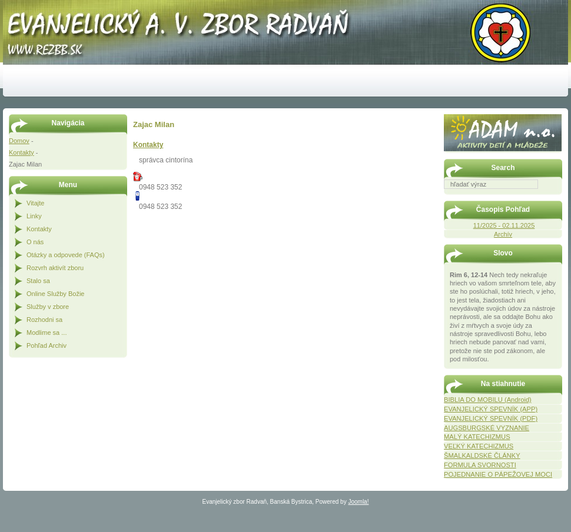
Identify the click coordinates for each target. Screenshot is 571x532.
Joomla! (358, 501)
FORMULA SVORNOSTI (480, 464)
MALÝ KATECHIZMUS (477, 436)
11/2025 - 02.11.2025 (504, 225)
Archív (503, 234)
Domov (19, 140)
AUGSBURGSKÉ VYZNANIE (486, 427)
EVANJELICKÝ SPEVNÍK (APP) (490, 409)
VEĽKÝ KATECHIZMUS (478, 446)
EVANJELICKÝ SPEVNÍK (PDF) (490, 418)
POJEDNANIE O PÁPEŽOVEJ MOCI (498, 474)
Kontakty (21, 152)
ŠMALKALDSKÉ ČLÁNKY (482, 455)
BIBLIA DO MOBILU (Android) (488, 399)
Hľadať (556, 197)
